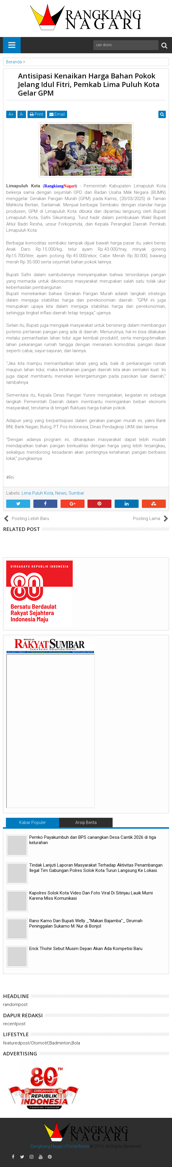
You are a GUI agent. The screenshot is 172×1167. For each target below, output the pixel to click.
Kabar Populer (32, 822)
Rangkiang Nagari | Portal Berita (59, 1146)
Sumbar (76, 493)
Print (36, 114)
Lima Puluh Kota (37, 493)
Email (57, 114)
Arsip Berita (86, 822)
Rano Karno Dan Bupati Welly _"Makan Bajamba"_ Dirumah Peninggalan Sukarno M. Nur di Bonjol (85, 923)
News (60, 493)
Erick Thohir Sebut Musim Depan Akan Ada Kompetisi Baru (85, 948)
